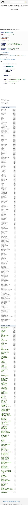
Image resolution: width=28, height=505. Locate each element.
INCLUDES (8, 336)
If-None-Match (8, 398)
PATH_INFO (8, 396)
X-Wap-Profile (8, 376)
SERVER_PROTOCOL (8, 459)
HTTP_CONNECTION (8, 424)
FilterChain (8, 170)
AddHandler (8, 160)
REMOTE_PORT (8, 476)
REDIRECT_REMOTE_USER (8, 462)
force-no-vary (8, 345)
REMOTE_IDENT (8, 467)
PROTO (8, 365)
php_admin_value (8, 211)
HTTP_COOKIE (8, 363)
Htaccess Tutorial (4, 99)
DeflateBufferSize (8, 305)
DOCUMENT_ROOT (8, 357)
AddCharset (8, 145)
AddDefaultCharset (8, 132)
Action (8, 183)
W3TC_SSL (8, 391)
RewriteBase (8, 113)
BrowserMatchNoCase (8, 239)
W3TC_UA (8, 397)
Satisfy (8, 149)
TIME (8, 339)
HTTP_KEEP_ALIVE (8, 422)
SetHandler (8, 180)
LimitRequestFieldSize (8, 309)
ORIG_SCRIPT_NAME (8, 468)
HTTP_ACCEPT (8, 387)
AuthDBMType (8, 302)
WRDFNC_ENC (8, 427)
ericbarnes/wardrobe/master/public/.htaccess (15, 6)
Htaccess (11, 501)
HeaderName (8, 205)
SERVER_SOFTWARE (8, 457)
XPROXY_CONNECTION (8, 414)
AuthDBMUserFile (8, 285)
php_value (8, 134)
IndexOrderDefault (8, 222)
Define (8, 185)
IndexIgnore (8, 158)
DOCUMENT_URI (7, 492)
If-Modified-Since (8, 393)
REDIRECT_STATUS (8, 349)
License (7, 52)
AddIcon (8, 207)
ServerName (8, 214)
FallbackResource (8, 191)
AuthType (8, 165)
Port (8, 154)
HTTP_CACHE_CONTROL (8, 421)
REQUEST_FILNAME (8, 431)
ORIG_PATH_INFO (8, 483)
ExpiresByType (8, 131)
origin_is (8, 441)
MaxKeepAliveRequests (8, 290)
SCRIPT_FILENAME (8, 335)
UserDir (8, 232)
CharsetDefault (8, 226)
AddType (8, 127)
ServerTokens (8, 150)
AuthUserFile (8, 166)
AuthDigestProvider (8, 248)
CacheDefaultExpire (8, 312)
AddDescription (8, 213)
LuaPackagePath (8, 276)
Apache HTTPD (16, 501)
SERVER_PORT (8, 343)
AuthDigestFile (8, 267)
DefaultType (8, 237)
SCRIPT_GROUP (8, 463)
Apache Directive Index (5, 100)
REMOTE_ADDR (8, 367)
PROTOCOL (8, 485)
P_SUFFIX (8, 439)
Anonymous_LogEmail (8, 301)
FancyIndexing (8, 192)
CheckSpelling (8, 220)
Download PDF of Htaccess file (10, 64)
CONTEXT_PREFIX (8, 378)
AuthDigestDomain (8, 280)
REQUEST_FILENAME (11, 59)
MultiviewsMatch (8, 275)
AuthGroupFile (8, 176)
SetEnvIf (8, 148)
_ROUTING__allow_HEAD (8, 406)
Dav (8, 210)
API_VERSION (8, 446)
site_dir (8, 472)
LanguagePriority (8, 231)
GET (8, 347)
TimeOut (8, 204)
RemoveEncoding (8, 261)
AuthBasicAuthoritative (8, 249)
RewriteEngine (18, 55)
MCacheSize (8, 297)
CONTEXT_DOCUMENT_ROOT (8, 488)
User (8, 143)
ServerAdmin (8, 266)
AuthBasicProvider (8, 206)
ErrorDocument (8, 122)
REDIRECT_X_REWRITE (8, 432)
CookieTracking (8, 279)
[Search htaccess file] (17, 2)
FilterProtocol (8, 172)
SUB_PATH (8, 487)
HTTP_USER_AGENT (8, 351)
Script (8, 123)
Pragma (8, 361)
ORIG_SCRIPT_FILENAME (8, 470)
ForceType (8, 178)
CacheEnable (8, 310)
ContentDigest (8, 233)
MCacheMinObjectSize (8, 292)
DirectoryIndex (8, 130)
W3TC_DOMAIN (8, 436)
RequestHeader (8, 147)
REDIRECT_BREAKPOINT (8, 480)
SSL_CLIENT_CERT (8, 455)
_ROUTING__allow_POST (8, 409)
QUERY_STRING (8, 340)
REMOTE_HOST (8, 400)
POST (8, 348)
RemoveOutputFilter (8, 271)
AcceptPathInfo (8, 197)
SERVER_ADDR (8, 354)
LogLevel (8, 277)
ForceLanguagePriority (8, 242)
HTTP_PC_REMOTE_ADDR (8, 415)
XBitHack (8, 227)
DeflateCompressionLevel (8, 224)
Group (8, 184)
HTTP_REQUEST (8, 426)
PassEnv (8, 251)
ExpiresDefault (8, 126)
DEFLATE (8, 331)
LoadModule (8, 223)
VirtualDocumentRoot (8, 157)
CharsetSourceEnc (8, 228)
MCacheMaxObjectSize (8, 294)
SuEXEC (8, 318)
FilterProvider (8, 171)
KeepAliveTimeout (8, 320)
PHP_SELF (8, 461)
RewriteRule (23, 55)
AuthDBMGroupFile (8, 286)
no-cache (8, 362)
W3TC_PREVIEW (8, 386)
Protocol (8, 198)
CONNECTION (8, 402)
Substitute (8, 235)
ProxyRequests (8, 293)
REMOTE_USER (8, 383)
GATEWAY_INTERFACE (8, 444)
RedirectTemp (8, 162)
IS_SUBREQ (8, 405)
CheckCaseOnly (8, 264)
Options (6, 55)
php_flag (8, 137)
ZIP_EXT (8, 478)
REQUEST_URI (8, 329)
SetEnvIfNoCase (8, 139)
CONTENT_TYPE (8, 389)
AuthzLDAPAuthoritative (8, 268)
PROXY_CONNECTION (8, 413)
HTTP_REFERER (8, 360)
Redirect (8, 121)
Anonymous (8, 188)
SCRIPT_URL (8, 417)
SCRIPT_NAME (8, 428)
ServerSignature (8, 167)
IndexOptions (8, 189)
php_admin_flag (8, 263)
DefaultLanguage (8, 194)
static (8, 338)
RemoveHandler (8, 187)
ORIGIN (8, 344)
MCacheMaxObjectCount (8, 296)
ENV (8, 334)
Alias (8, 182)
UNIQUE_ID (8, 481)
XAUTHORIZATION (8, 404)
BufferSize (8, 314)
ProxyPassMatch (8, 270)
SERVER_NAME (8, 366)
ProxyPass (8, 250)
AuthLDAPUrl (8, 258)
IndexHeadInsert (8, 236)
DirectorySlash (8, 193)
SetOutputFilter (8, 144)
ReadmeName (8, 201)
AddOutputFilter (8, 179)
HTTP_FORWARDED (8, 449)
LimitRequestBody (8, 200)
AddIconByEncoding (8, 241)
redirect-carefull (8, 437)
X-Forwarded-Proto (8, 375)
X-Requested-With (8, 369)
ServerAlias (8, 288)
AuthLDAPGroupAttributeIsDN (8, 316)
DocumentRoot (8, 217)
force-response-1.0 (8, 388)
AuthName (8, 161)
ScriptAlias (8, 253)
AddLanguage (8, 215)
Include (8, 140)
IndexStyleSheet (8, 218)
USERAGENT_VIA (8, 410)
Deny (3, 55)
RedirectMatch (8, 153)
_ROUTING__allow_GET (8, 408)
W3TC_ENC (8, 373)
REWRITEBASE (8, 380)
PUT (8, 358)
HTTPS (8, 332)
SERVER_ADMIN (8, 392)
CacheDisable (8, 262)
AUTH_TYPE (8, 445)
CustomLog (8, 255)
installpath (8, 475)
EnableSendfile (8, 283)
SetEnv (8, 156)
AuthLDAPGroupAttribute (8, 319)
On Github (3, 52)
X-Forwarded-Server (8, 450)
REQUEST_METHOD (8, 352)
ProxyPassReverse (8, 274)
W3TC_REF (8, 401)
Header (8, 118)
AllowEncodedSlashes (8, 284)
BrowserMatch (8, 152)
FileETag (8, 136)
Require (8, 135)
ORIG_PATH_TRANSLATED (8, 471)
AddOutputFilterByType (8, 128)
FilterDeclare (8, 174)
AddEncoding (8, 141)
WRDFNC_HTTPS (8, 430)
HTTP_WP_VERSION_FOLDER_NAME (8, 491)
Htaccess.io (5, 501)
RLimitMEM (8, 303)
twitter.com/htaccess (5, 103)
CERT (8, 423)
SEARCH (8, 395)
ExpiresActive (8, 125)
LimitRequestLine (8, 311)
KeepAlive (8, 196)
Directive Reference (4, 102)
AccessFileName (8, 281)
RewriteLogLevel (8, 254)
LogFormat (8, 257)
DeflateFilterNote (8, 245)
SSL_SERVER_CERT (8, 453)
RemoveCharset (8, 240)
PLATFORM (8, 474)
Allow (3, 6)
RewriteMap (8, 244)
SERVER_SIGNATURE (8, 458)
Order (9, 55)
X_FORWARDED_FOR (8, 411)
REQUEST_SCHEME (8, 433)
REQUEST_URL (8, 418)
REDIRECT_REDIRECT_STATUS (8, 489)
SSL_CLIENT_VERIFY (8, 454)
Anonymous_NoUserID (8, 299)
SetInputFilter (8, 272)
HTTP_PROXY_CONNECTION (8, 452)
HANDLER (8, 384)
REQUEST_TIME (8, 465)
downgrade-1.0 (8, 382)
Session (8, 163)
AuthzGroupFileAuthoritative (8, 289)
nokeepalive (8, 379)
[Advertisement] (14, 17)
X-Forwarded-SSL (8, 479)
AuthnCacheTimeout (8, 315)
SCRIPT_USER (8, 484)
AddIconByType (8, 229)
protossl (8, 353)
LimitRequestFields (8, 307)
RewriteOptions (8, 169)
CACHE (8, 370)
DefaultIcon (8, 219)
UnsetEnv (8, 246)
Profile (8, 371)
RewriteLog (8, 259)
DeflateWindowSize (8, 321)
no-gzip (8, 341)
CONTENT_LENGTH (8, 435)
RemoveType (8, 202)
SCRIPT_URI (8, 448)
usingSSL (8, 440)
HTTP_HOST (3, 59)
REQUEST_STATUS (8, 466)
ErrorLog (8, 306)
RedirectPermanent (8, 209)
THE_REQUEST (8, 356)
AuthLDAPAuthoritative (8, 298)
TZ (8, 374)
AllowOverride (8, 175)
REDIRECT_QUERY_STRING (8, 443)
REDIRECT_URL (8, 419)
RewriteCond (12, 55)
